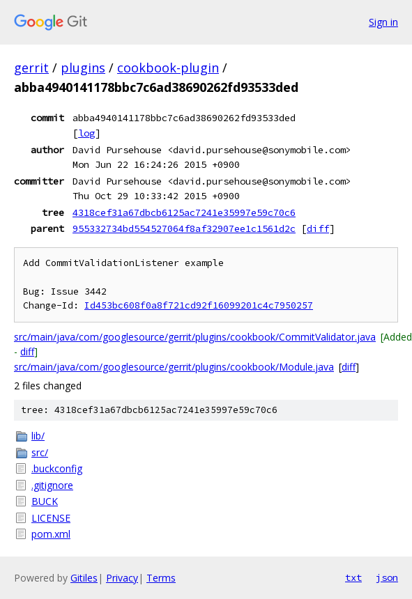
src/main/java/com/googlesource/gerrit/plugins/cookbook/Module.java (174, 366)
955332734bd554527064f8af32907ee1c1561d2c (184, 228)
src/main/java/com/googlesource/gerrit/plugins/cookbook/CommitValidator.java (195, 336)
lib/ (38, 435)
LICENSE (50, 517)
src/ (39, 452)
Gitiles (84, 577)
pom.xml (50, 533)
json (387, 577)
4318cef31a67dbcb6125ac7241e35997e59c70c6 (184, 212)
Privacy (122, 577)
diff (318, 228)
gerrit (31, 67)
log (86, 133)
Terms (161, 577)
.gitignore (52, 485)
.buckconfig (56, 468)
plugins (83, 67)
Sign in (383, 22)
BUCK (44, 501)
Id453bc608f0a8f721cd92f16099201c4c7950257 (198, 305)
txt (353, 577)
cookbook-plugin (168, 67)
